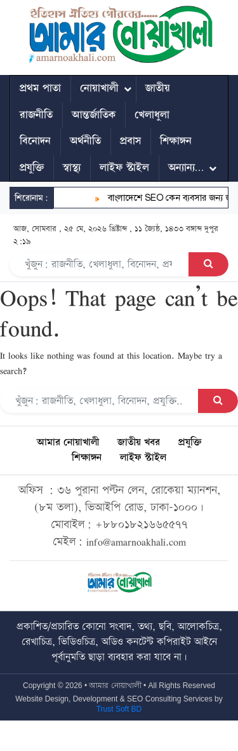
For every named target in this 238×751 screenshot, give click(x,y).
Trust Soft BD (119, 709)
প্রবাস (130, 141)
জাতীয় (157, 88)
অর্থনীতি (85, 141)
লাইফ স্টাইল (124, 167)
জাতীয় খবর (138, 442)
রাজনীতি (36, 115)
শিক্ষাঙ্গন (176, 141)
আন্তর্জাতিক (94, 115)
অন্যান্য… (186, 167)
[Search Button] (208, 264)
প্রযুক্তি (32, 167)
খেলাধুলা (152, 115)
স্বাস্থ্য (72, 167)
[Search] (99, 264)
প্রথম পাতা (40, 88)
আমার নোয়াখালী (68, 442)
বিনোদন (35, 141)
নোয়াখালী (99, 88)
